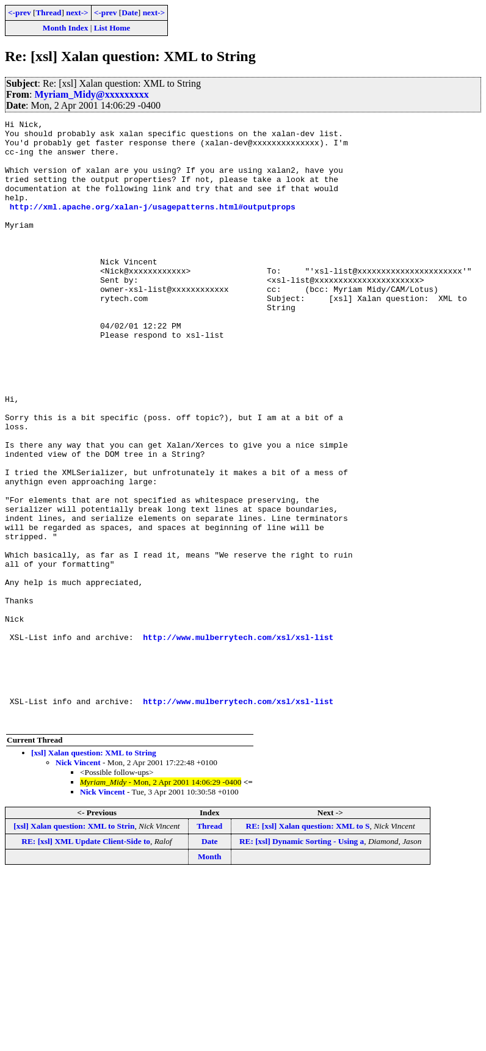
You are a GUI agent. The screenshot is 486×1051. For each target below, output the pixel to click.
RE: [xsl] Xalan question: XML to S (308, 946)
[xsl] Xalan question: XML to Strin (73, 946)
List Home (112, 27)
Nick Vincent (78, 883)
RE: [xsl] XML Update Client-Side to (85, 962)
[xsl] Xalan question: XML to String (93, 873)
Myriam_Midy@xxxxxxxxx (91, 94)
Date (130, 12)
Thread (48, 12)
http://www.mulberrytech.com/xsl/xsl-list (238, 741)
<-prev (19, 12)
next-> (77, 12)
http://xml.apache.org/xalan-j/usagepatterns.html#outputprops (153, 224)
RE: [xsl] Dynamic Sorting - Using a (301, 962)
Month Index (65, 27)
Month (210, 977)
